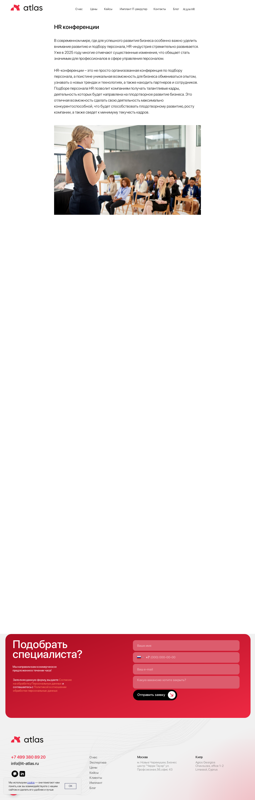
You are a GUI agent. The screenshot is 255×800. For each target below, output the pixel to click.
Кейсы (108, 9)
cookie (31, 782)
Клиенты (95, 778)
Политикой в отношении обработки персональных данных (39, 688)
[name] (186, 645)
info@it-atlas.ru (25, 763)
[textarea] (186, 682)
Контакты (160, 9)
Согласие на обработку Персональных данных (42, 681)
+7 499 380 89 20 (28, 757)
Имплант (95, 783)
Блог (176, 9)
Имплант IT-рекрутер (133, 9)
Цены (93, 9)
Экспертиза (97, 762)
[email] (186, 669)
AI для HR (189, 9)
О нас (79, 9)
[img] (27, 739)
